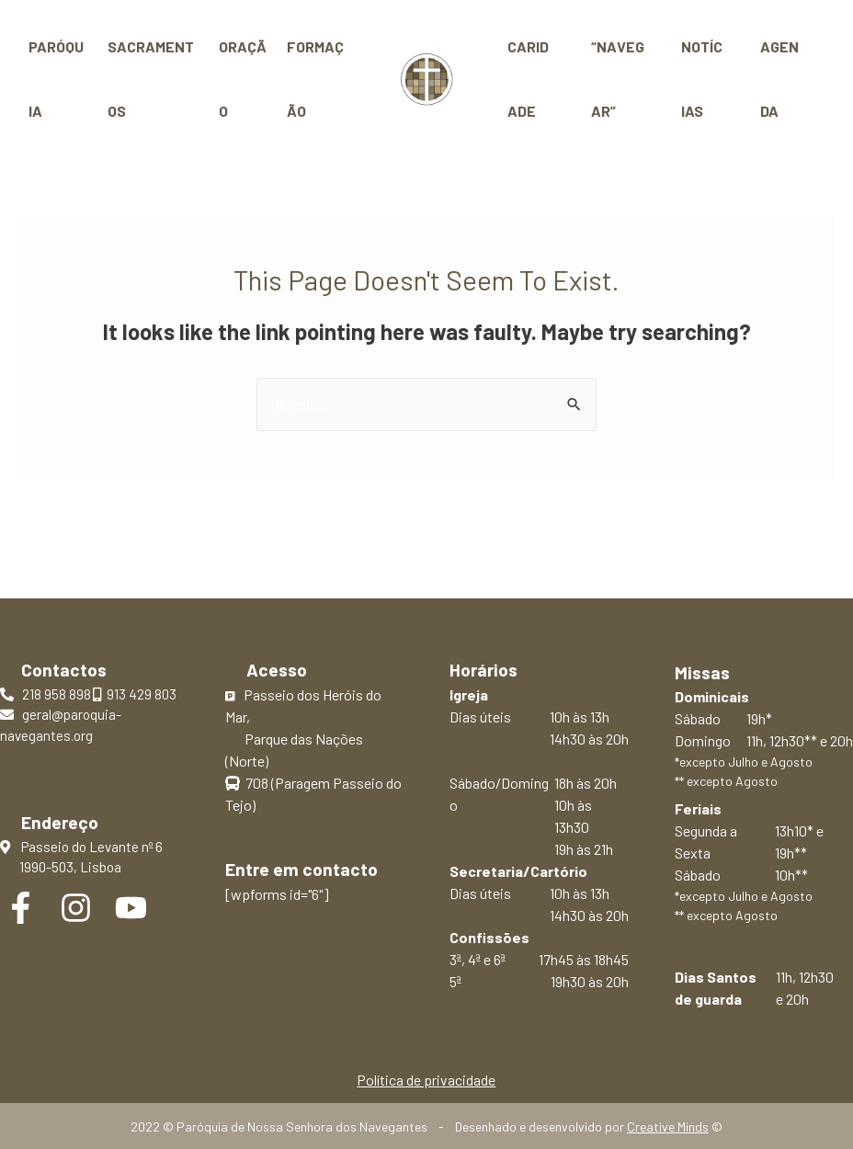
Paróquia (56, 78)
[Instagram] (76, 907)
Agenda (777, 78)
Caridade (531, 78)
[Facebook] (20, 907)
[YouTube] (131, 907)
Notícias (701, 78)
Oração (243, 78)
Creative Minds (668, 1126)
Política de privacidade (426, 1079)
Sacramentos (151, 78)
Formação (315, 78)
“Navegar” (615, 78)
